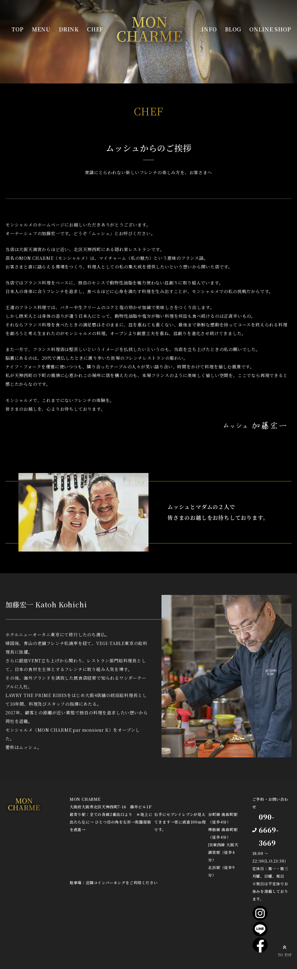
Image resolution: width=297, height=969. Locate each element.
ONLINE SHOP (270, 29)
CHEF (95, 29)
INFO (209, 29)
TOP (17, 29)
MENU (41, 29)
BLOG (233, 29)
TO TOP (285, 950)
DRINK (69, 29)
